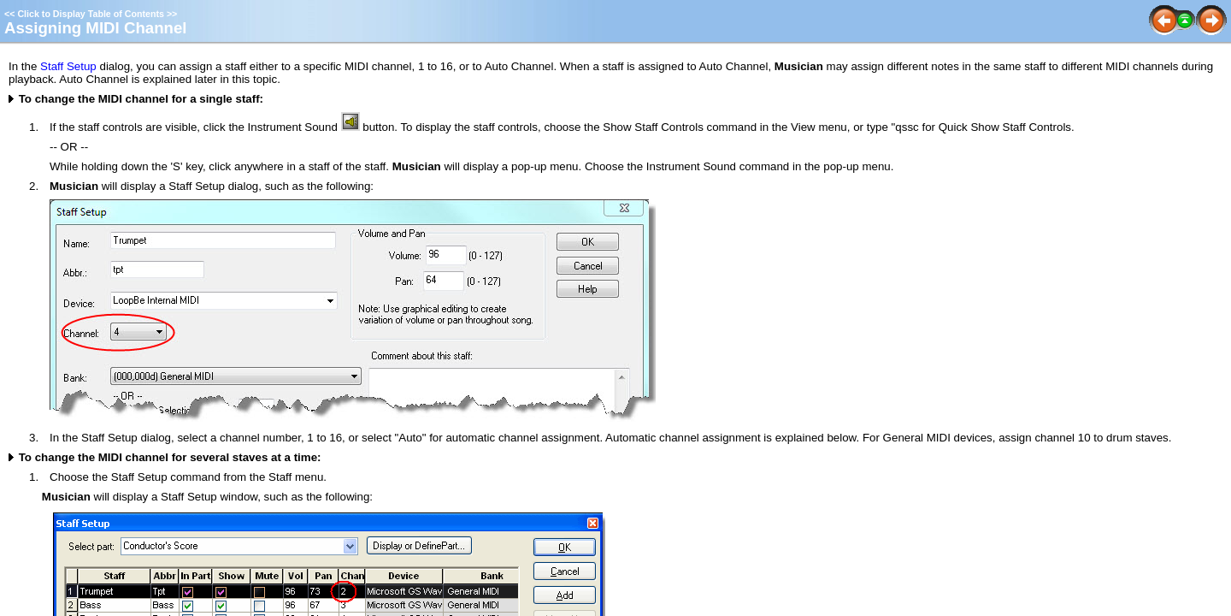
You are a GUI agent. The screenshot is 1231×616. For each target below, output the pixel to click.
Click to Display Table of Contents (90, 14)
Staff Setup (68, 66)
